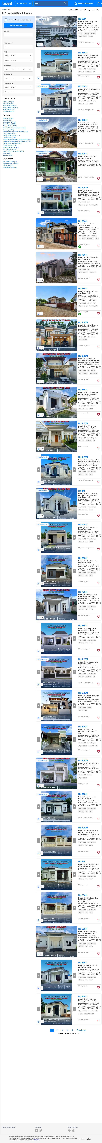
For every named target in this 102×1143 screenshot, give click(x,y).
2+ (18, 69)
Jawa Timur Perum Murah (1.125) (13, 151)
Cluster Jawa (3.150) (9, 137)
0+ (7, 69)
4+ (30, 69)
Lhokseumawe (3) (8, 111)
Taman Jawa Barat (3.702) (11, 135)
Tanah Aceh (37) (8, 165)
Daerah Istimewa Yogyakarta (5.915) (14, 128)
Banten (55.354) (8, 118)
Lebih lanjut (36, 1139)
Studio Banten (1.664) (10, 145)
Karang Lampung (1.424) (11, 147)
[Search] (64, 3)
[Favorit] (71, 3)
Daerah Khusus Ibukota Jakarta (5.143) (15, 132)
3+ (24, 69)
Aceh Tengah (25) (8, 109)
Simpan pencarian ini (18, 25)
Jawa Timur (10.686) (9, 124)
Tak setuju (89, 1138)
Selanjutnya (81, 1030)
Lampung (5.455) (8, 130)
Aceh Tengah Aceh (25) (10, 107)
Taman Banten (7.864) (10, 126)
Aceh (9, 10)
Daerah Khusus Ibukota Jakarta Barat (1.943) (17, 141)
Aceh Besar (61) (8, 103)
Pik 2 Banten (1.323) (9, 149)
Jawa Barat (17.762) (9, 122)
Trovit (4, 10)
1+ (12, 69)
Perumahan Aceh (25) (10, 167)
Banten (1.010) (8, 155)
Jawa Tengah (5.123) (9, 133)
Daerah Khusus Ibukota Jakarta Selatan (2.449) (18, 139)
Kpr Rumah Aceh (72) (10, 162)
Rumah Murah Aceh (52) (11, 163)
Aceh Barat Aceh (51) (10, 105)
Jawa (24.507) (7, 120)
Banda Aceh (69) (8, 102)
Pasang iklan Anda (85, 3)
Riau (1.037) (7, 153)
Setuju (81, 1138)
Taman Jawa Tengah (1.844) (12, 143)
